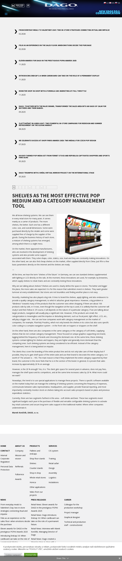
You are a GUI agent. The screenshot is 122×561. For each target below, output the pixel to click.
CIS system (53, 450)
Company (19, 450)
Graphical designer (72, 517)
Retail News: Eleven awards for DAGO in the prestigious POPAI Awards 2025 (44, 507)
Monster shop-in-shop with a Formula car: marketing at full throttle (52, 91)
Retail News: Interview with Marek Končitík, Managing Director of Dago (45, 531)
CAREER (67, 499)
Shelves (33, 463)
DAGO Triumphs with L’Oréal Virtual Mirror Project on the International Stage (56, 173)
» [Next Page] (44, 187)
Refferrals (19, 466)
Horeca (33, 482)
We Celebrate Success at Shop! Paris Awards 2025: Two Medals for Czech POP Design (57, 140)
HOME (3, 446)
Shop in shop (35, 473)
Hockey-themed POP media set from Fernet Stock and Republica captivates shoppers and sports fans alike (64, 156)
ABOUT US (20, 446)
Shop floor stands (37, 458)
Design (52, 468)
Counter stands (36, 468)
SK (117, 3)
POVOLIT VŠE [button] (31, 555)
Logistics (52, 477)
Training (52, 458)
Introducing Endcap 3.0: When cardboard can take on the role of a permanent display (59, 75)
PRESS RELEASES (38, 499)
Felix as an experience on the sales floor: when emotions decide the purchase (55, 45)
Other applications (37, 487)
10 (33, 187)
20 (38, 187)
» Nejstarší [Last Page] (51, 187)
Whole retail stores (38, 477)
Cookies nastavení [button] (13, 555)
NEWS (3, 499)
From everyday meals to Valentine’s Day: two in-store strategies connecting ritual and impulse (64, 30)
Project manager (71, 512)
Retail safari (54, 463)
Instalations (54, 482)
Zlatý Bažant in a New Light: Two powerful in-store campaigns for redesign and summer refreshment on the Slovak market (60, 124)
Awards (18, 479)
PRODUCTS (35, 446)
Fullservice (19, 474)
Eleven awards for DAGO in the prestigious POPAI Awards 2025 (47, 60)
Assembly (53, 473)
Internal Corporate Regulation (5, 458)
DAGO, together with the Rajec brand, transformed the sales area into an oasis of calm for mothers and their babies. (62, 107)
